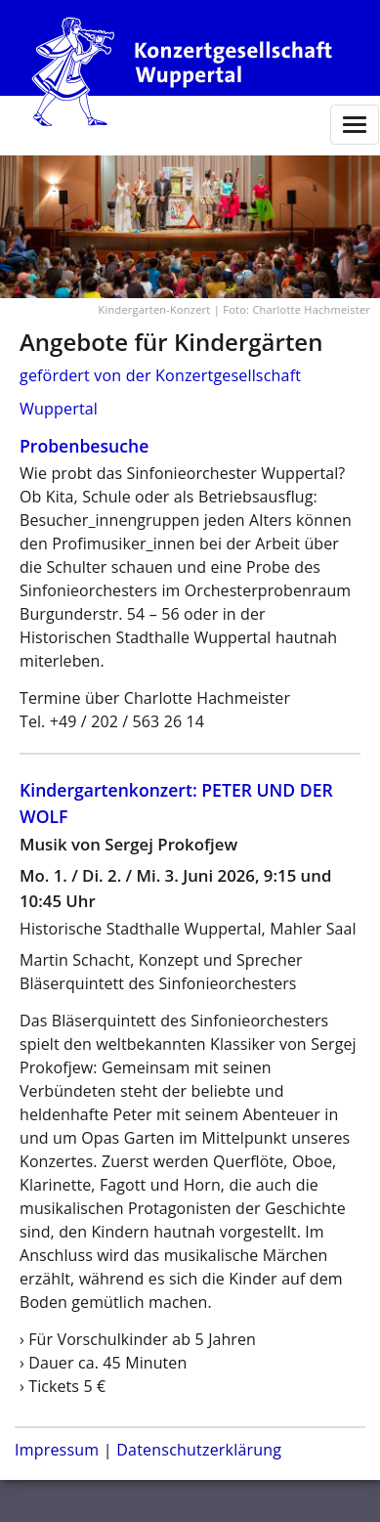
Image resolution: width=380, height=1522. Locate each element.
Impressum (57, 1449)
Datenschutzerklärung (198, 1449)
